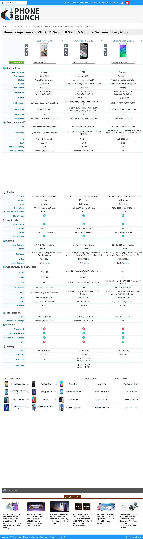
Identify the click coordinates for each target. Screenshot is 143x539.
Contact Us (49, 537)
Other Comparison (11, 378)
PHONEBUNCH (27, 14)
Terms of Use (61, 537)
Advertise (28, 537)
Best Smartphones (133, 537)
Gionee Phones (92, 378)
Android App (38, 537)
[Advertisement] (72, 171)
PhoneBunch (17, 537)
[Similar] (48, 263)
